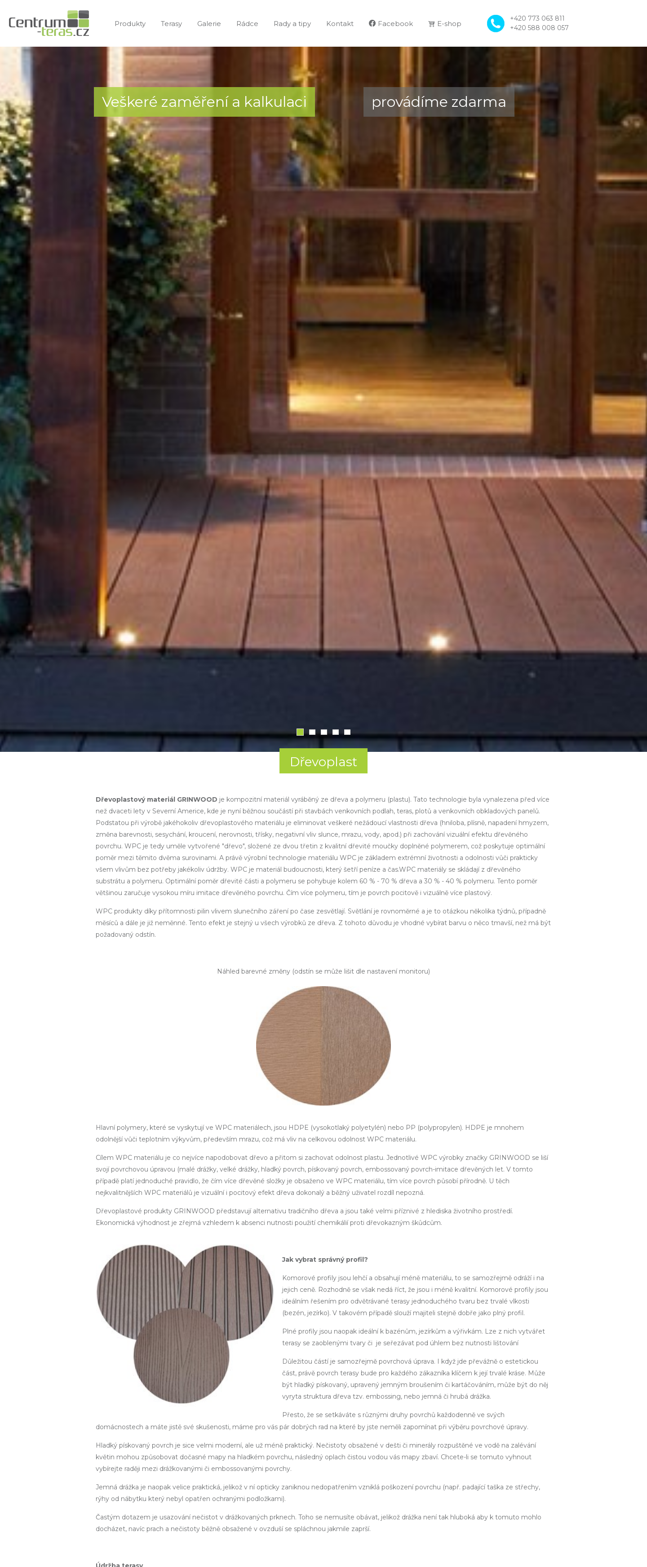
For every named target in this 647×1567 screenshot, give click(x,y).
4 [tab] (335, 732)
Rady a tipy (292, 23)
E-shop (444, 23)
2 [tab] (312, 732)
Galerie (209, 23)
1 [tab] (300, 732)
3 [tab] (324, 732)
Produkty (130, 23)
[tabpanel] (323, 399)
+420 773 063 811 (537, 18)
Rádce (247, 23)
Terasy (171, 23)
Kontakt (340, 23)
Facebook (391, 23)
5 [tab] (347, 732)
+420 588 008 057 (539, 28)
